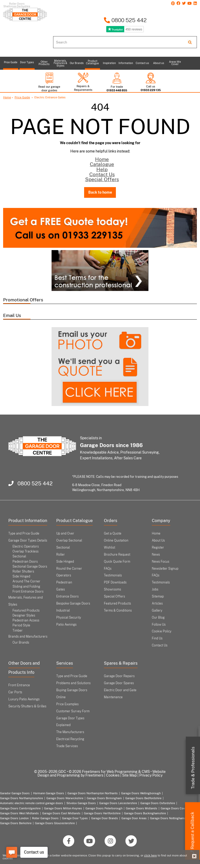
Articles (157, 603)
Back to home (100, 192)
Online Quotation (116, 540)
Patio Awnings (66, 624)
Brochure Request (117, 554)
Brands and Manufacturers (27, 636)
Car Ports (15, 692)
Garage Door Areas (134, 818)
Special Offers (102, 179)
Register (158, 547)
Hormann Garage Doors (48, 793)
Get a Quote (112, 533)
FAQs (107, 568)
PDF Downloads (115, 582)
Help (102, 169)
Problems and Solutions (73, 683)
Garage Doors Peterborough (103, 808)
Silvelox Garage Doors (81, 803)
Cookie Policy (161, 631)
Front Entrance (19, 685)
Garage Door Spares (119, 683)
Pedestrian (64, 582)
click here (150, 855)
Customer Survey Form (73, 711)
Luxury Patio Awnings (24, 699)
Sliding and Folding (26, 586)
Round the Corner (69, 568)
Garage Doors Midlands (141, 808)
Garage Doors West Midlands (19, 813)
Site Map (129, 775)
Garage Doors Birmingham (104, 798)
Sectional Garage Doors (29, 566)
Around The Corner (26, 581)
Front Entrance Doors (27, 591)
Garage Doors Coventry (176, 808)
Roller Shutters (23, 571)
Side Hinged (21, 576)
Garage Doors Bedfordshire (143, 798)
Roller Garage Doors (45, 818)
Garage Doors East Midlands (61, 813)
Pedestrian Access (25, 620)
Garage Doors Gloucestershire (55, 823)
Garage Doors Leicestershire (118, 803)
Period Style (21, 625)
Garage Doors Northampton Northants (92, 793)
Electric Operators (25, 546)
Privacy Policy (150, 775)
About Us (158, 540)
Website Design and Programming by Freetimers (102, 773)
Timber (17, 630)
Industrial (63, 610)
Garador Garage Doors (15, 793)
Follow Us (159, 624)
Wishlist (109, 547)
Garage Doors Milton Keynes (63, 808)
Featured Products (26, 610)
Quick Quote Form (117, 561)
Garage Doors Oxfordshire (157, 803)
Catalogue (102, 164)
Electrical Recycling (70, 739)
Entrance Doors (67, 596)
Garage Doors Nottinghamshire (170, 818)
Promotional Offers (23, 299)
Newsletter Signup (165, 568)
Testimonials (113, 575)
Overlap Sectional (69, 540)
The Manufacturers (70, 732)
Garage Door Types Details (27, 540)
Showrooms (112, 589)
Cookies (113, 775)
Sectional (63, 547)
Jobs (155, 589)
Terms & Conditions (118, 610)
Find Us (157, 638)
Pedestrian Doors (25, 561)
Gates (60, 589)
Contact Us (102, 174)
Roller (60, 554)
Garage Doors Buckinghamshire (145, 813)
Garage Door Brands (104, 818)
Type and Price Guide (23, 533)
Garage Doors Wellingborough (141, 793)
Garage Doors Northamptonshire (21, 798)
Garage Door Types (75, 818)
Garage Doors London (14, 818)
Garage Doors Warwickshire (64, 798)
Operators (63, 575)
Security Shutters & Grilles (27, 706)
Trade (193, 768)
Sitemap (158, 596)
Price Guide (22, 97)
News (156, 554)
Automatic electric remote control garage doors (31, 803)
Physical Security (68, 617)
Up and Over (65, 533)
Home (7, 97)
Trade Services (67, 746)
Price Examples (67, 704)
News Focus (160, 561)
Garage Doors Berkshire (16, 823)
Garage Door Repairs (119, 676)
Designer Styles (23, 615)
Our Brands (20, 642)
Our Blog (158, 617)
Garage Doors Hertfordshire (102, 813)
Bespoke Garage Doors (73, 603)
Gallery (157, 610)
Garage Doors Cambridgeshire (20, 808)
